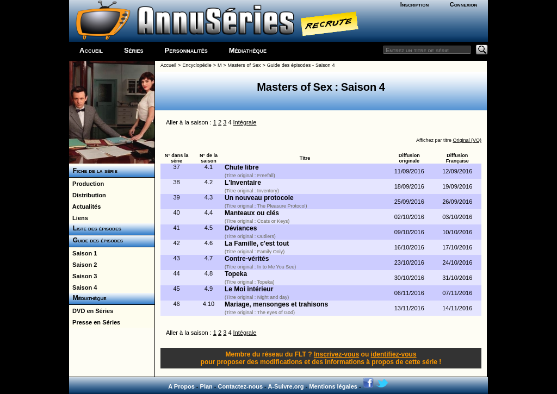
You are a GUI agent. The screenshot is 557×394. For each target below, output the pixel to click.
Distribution (87, 195)
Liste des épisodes (95, 228)
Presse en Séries (94, 322)
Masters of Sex (244, 65)
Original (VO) (467, 140)
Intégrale (245, 122)
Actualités (85, 206)
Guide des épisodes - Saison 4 (301, 65)
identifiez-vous (394, 354)
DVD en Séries (91, 311)
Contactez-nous (240, 386)
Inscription (414, 4)
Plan (206, 386)
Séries (134, 50)
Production (86, 183)
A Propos (181, 386)
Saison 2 (83, 264)
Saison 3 (83, 276)
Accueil (91, 50)
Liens (78, 218)
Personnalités (186, 50)
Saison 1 (83, 253)
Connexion (464, 4)
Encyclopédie (197, 65)
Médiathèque (248, 50)
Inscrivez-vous (336, 354)
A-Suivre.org (286, 386)
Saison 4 (83, 287)
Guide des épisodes (96, 240)
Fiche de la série (93, 170)
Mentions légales (333, 386)
